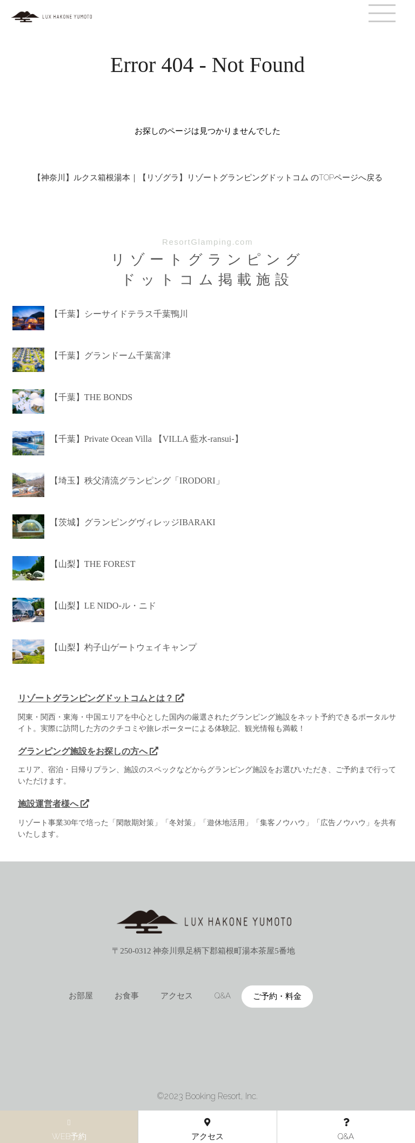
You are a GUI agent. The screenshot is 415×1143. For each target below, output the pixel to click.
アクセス (176, 996)
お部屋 (81, 996)
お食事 (127, 996)
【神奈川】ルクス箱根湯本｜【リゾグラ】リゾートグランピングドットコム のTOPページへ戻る (208, 177)
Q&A (223, 996)
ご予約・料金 (277, 996)
